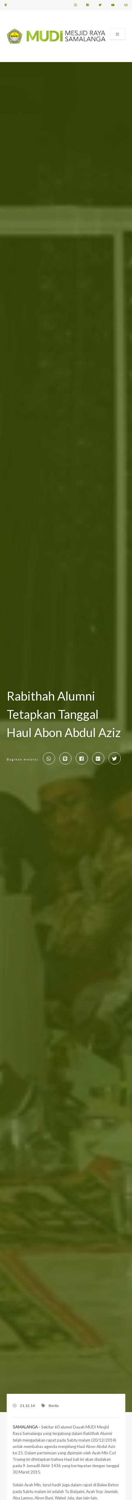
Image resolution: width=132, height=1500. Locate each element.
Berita (54, 1405)
